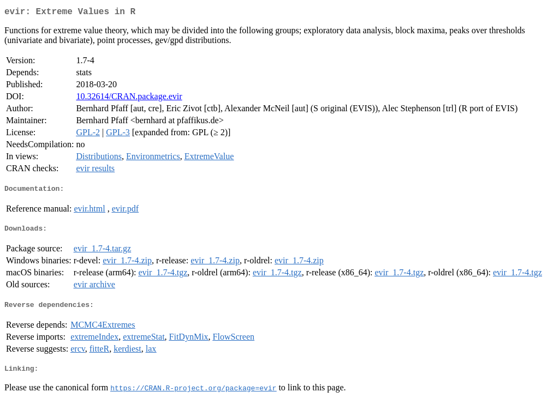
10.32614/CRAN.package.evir (129, 98)
